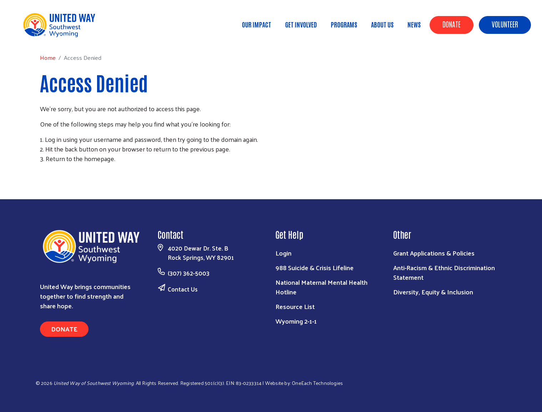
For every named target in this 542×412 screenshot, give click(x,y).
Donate (451, 24)
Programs (344, 24)
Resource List (295, 306)
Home (42, 35)
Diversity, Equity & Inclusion (433, 291)
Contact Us (183, 289)
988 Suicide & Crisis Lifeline (314, 267)
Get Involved (301, 24)
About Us (382, 24)
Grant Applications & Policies (434, 252)
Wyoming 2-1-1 (296, 320)
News (414, 24)
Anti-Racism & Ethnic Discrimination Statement (444, 272)
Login (283, 252)
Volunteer (505, 24)
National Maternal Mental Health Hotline (321, 287)
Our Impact (256, 24)
